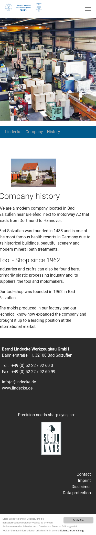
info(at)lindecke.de (19, 382)
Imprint (84, 480)
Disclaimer (81, 486)
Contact (84, 474)
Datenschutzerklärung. (72, 530)
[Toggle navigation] (88, 9)
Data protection (77, 492)
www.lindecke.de (17, 388)
